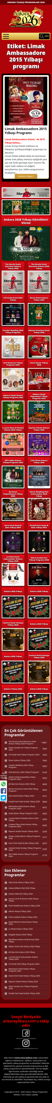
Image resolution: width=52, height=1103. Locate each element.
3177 (44, 837)
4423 (44, 790)
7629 (44, 754)
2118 (44, 855)
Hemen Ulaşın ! (26, 176)
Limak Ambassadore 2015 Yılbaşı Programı (26, 130)
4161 (44, 796)
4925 (44, 778)
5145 (44, 772)
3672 (44, 807)
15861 (44, 742)
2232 (44, 849)
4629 (44, 784)
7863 (44, 748)
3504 (44, 819)
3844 (44, 801)
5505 (44, 766)
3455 (44, 825)
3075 (44, 843)
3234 (44, 831)
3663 (44, 813)
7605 (44, 760)
